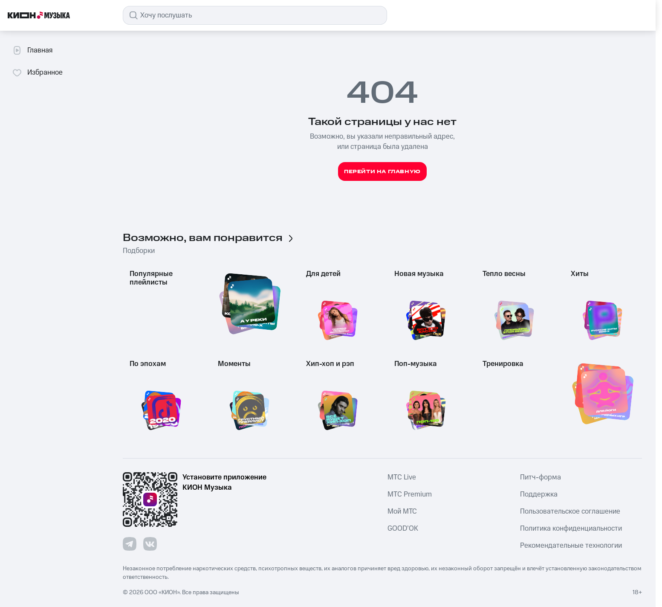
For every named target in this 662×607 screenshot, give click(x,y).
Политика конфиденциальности (571, 528)
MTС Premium (409, 494)
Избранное (37, 72)
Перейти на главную (382, 171)
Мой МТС (402, 511)
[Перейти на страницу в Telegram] (129, 544)
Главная (32, 50)
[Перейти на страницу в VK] (150, 544)
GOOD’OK (402, 528)
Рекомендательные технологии (571, 545)
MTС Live (401, 477)
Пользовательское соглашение (570, 511)
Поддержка (539, 494)
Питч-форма (540, 477)
